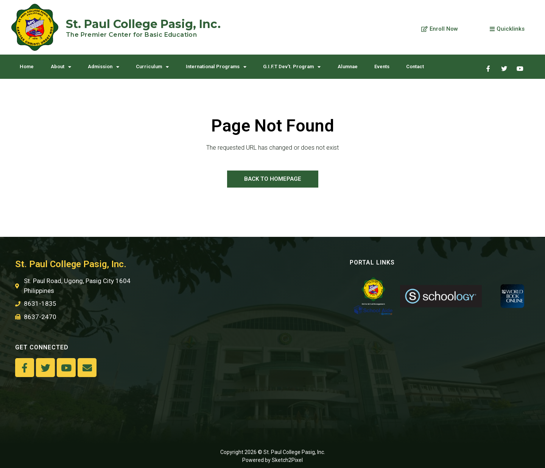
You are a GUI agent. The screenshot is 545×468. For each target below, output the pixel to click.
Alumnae (348, 66)
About (61, 67)
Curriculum (152, 67)
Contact (415, 66)
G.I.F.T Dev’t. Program (292, 67)
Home (27, 66)
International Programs (216, 67)
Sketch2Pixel (287, 460)
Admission (103, 67)
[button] (439, 29)
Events (381, 66)
